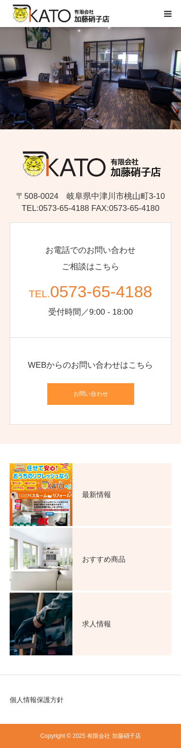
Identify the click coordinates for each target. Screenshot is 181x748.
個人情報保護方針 (37, 700)
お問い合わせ (90, 393)
